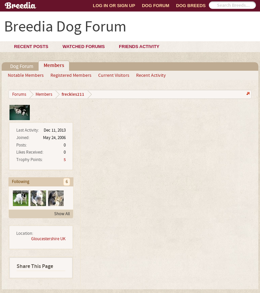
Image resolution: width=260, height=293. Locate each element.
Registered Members (70, 75)
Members (54, 65)
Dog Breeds (190, 5)
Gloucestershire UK (48, 239)
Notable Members (26, 75)
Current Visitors (113, 75)
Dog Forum (155, 5)
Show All (62, 214)
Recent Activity (151, 75)
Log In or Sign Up (114, 5)
